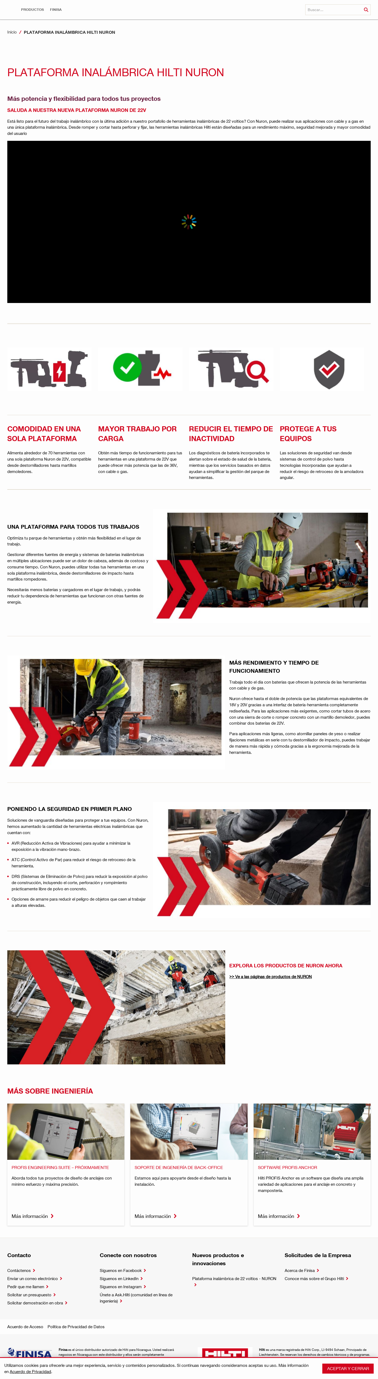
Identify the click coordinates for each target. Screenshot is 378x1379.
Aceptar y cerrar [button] (348, 1368)
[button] (32, 9)
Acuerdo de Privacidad (30, 1371)
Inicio (12, 31)
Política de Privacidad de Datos (76, 1326)
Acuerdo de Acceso (25, 1326)
